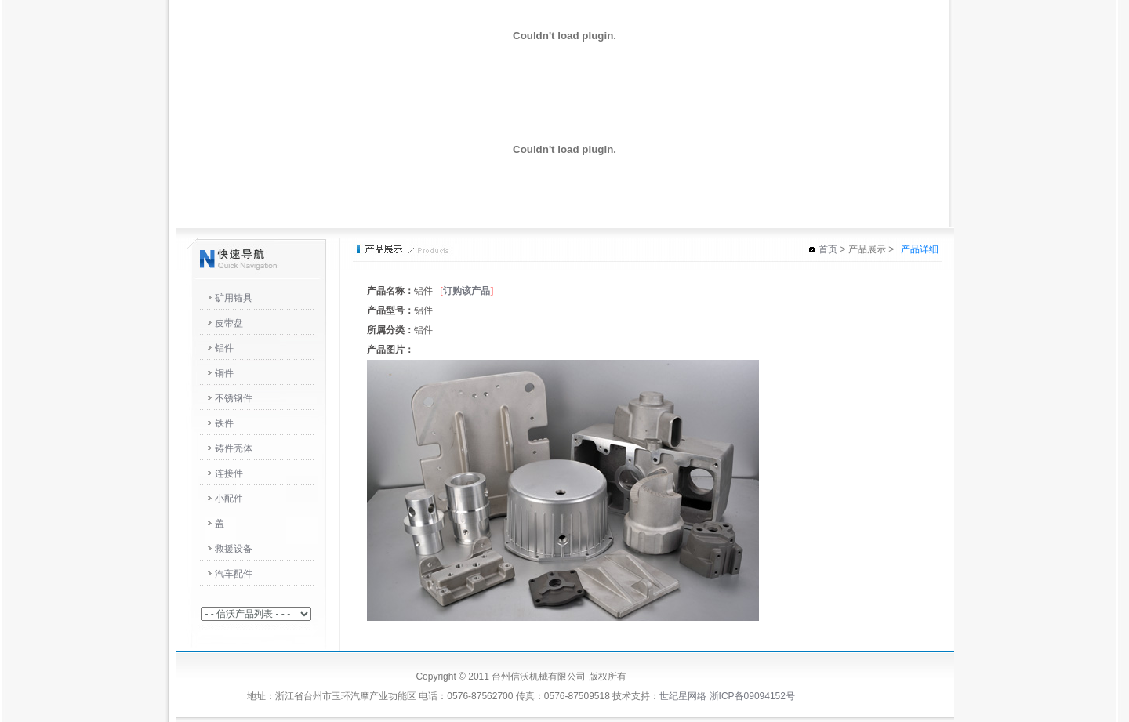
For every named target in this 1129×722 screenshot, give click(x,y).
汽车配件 (233, 573)
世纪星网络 (682, 696)
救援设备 (233, 548)
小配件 (229, 498)
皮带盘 (229, 322)
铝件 (224, 348)
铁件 (224, 423)
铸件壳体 (233, 448)
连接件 (229, 473)
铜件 (224, 373)
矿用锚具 (233, 297)
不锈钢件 (233, 398)
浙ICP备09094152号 (752, 696)
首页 (828, 249)
